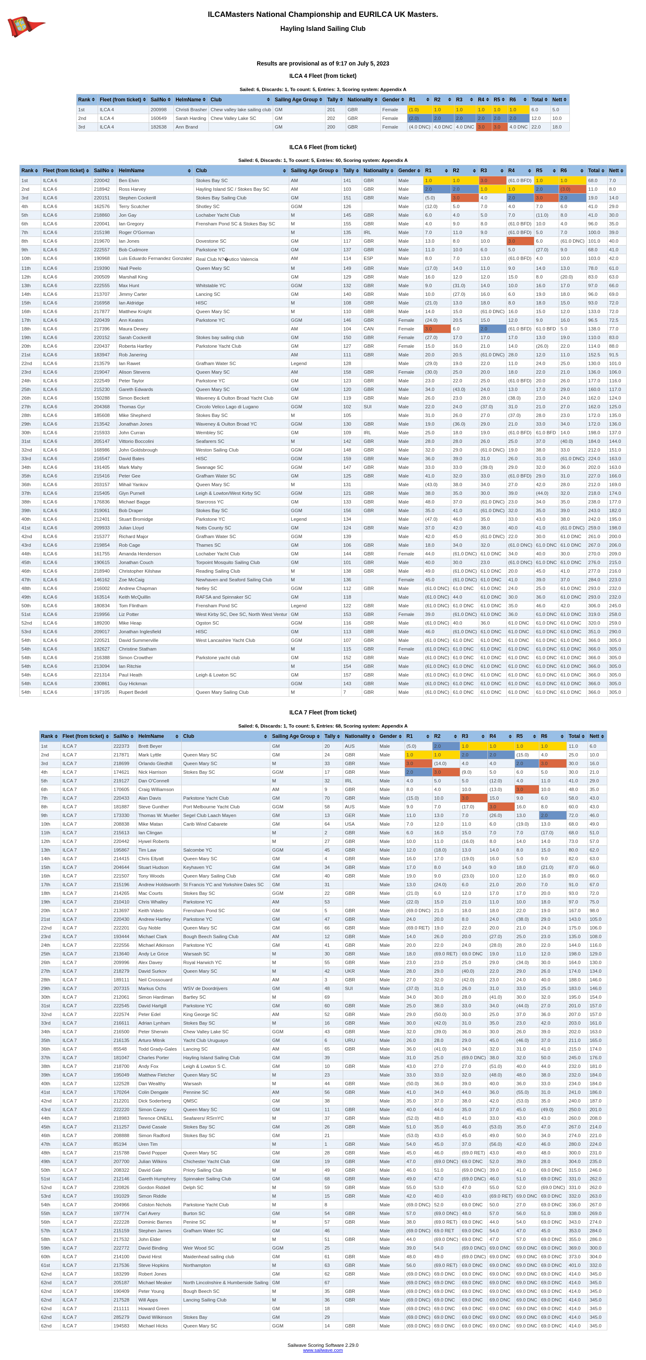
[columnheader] (87, 99)
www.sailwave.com (323, 1350)
